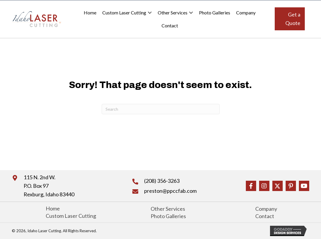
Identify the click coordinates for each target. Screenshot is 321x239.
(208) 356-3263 (162, 180)
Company (246, 12)
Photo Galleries (214, 12)
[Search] (161, 109)
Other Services (172, 12)
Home (90, 12)
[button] (290, 18)
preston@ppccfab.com (170, 190)
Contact (170, 25)
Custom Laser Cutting (124, 12)
